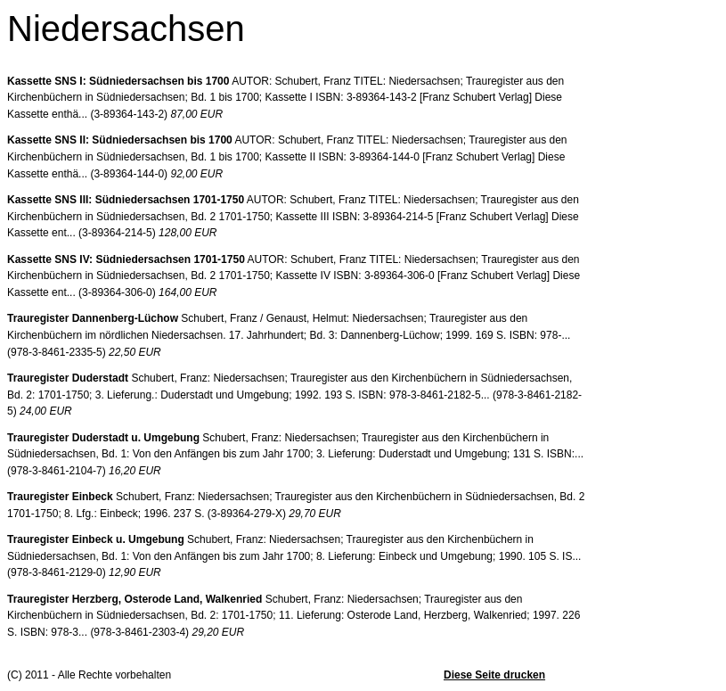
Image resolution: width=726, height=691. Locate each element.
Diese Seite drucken (494, 675)
